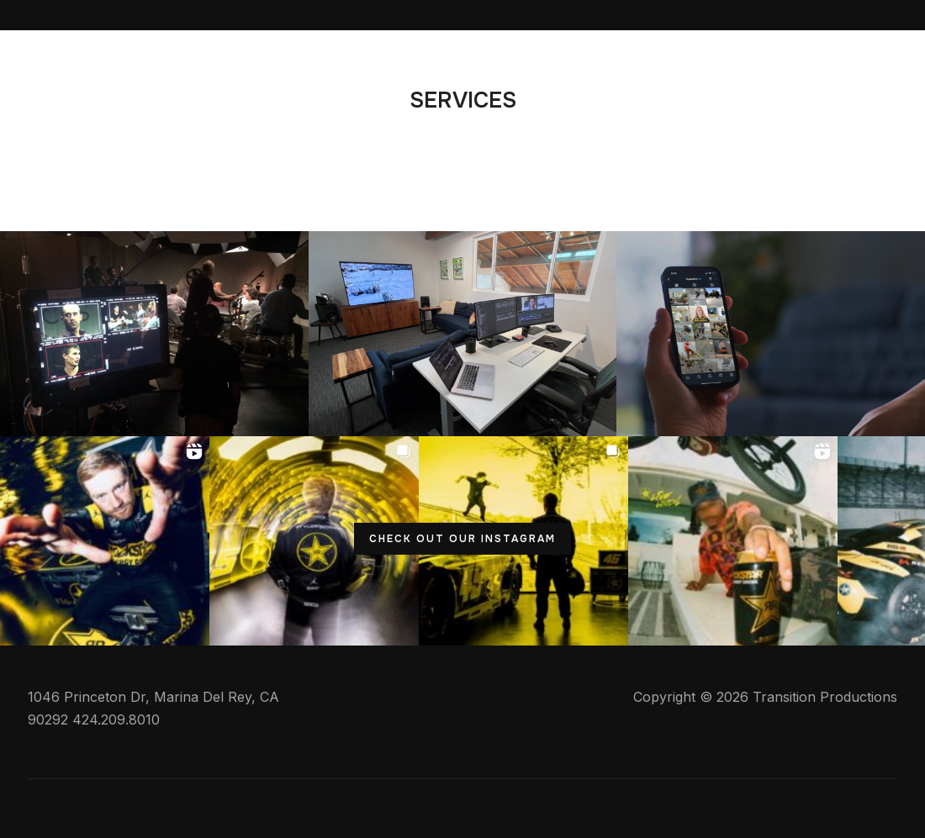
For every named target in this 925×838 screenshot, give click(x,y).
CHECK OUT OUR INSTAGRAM (462, 538)
